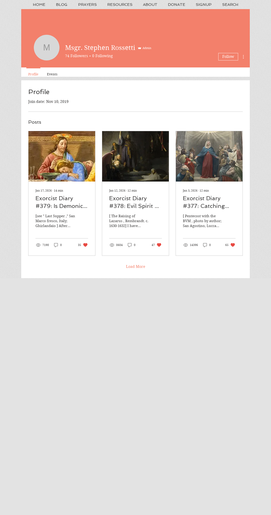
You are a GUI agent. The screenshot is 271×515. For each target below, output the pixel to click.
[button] (87, 4)
